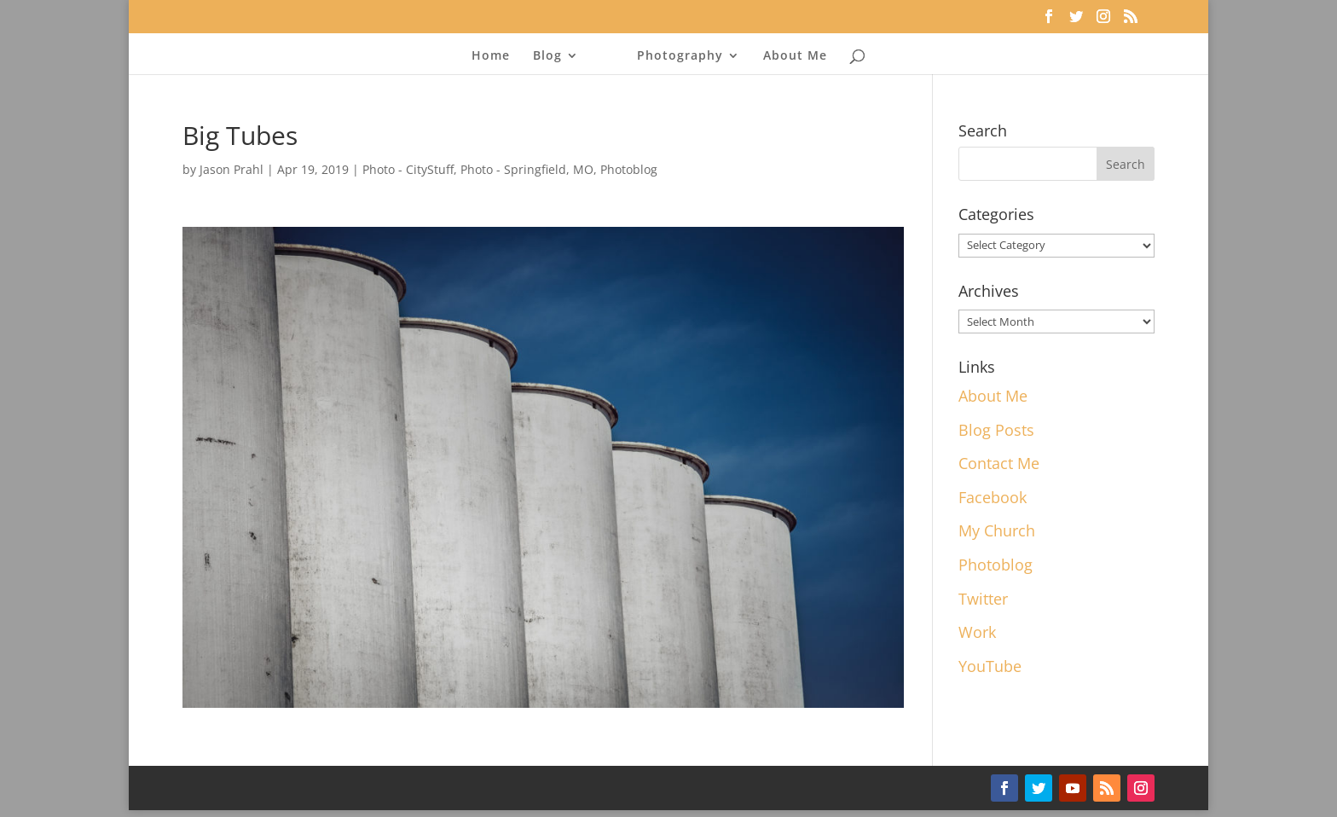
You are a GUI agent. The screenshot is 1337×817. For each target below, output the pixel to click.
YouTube (990, 666)
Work (977, 632)
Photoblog (628, 169)
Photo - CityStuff (408, 169)
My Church (996, 530)
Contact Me (998, 463)
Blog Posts (996, 430)
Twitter (983, 598)
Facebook (992, 497)
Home (491, 56)
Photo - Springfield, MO (526, 169)
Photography (680, 56)
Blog (547, 56)
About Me (795, 56)
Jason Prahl (231, 169)
